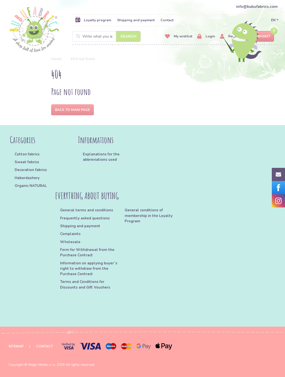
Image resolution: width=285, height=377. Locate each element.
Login (206, 36)
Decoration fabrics (31, 169)
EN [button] (273, 20)
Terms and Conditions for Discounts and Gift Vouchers (85, 284)
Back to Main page (72, 110)
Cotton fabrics (27, 154)
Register (231, 36)
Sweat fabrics (27, 162)
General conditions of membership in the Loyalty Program (149, 216)
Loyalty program (93, 20)
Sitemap (16, 346)
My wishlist (178, 36)
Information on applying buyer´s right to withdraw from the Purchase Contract (88, 269)
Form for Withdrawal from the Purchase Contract (87, 252)
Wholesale (70, 241)
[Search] (106, 36)
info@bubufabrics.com (257, 6)
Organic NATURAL (31, 185)
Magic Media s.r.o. (42, 364)
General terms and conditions (86, 210)
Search (128, 36)
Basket (260, 36)
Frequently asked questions (85, 218)
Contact (167, 20)
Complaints (70, 233)
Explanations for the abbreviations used (101, 157)
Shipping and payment (136, 20)
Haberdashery (27, 177)
